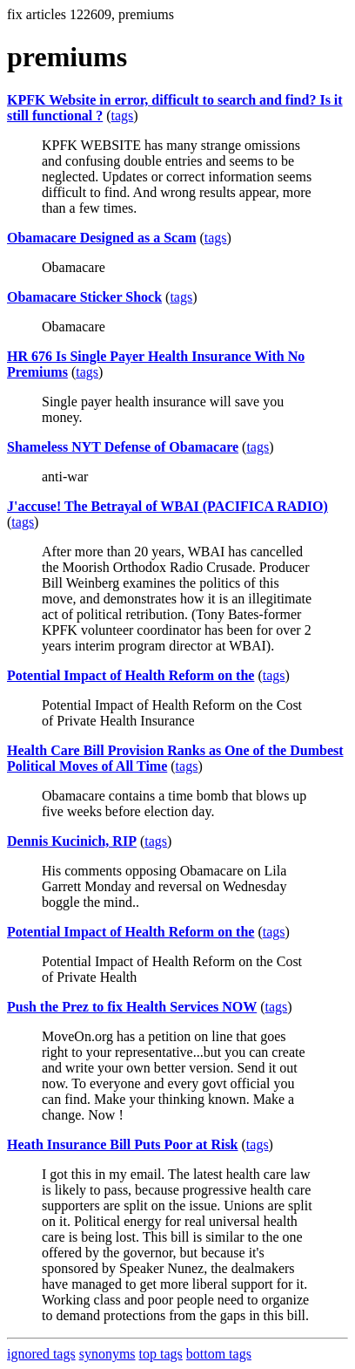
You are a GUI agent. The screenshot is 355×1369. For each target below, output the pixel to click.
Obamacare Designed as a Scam (101, 237)
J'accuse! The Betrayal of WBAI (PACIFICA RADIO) (167, 506)
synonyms (107, 1353)
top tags (161, 1353)
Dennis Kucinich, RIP (72, 841)
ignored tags (41, 1353)
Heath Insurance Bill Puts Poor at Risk (122, 1144)
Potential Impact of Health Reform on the (130, 675)
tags (122, 115)
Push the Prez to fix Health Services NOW (132, 1006)
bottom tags (218, 1353)
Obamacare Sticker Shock (84, 296)
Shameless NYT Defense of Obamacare (122, 446)
